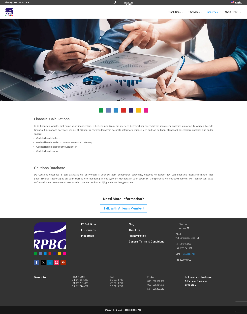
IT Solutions (174, 12)
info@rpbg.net (188, 254)
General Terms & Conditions (146, 241)
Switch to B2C (25, 2)
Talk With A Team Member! (123, 208)
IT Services (193, 12)
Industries (212, 12)
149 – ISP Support (128, 3)
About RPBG (231, 12)
